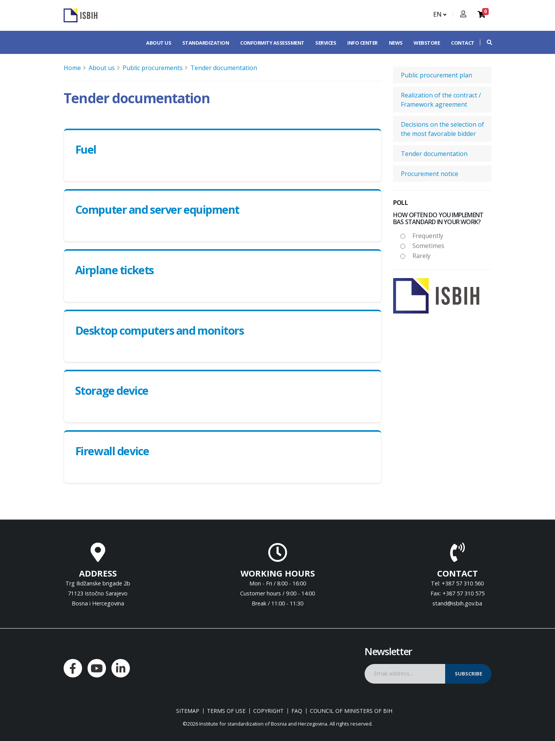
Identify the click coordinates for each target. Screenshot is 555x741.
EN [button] (439, 14)
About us (158, 42)
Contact (462, 42)
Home (72, 68)
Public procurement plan (436, 75)
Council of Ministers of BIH (351, 711)
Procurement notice (429, 173)
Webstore (427, 42)
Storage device (111, 390)
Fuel (85, 149)
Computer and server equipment (157, 209)
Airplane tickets (114, 269)
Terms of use (226, 711)
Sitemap (187, 711)
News (396, 42)
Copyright (268, 711)
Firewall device (112, 450)
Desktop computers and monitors (159, 330)
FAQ (296, 711)
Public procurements (153, 68)
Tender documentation (223, 68)
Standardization (205, 42)
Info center (362, 42)
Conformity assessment (272, 42)
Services (325, 42)
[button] (485, 42)
